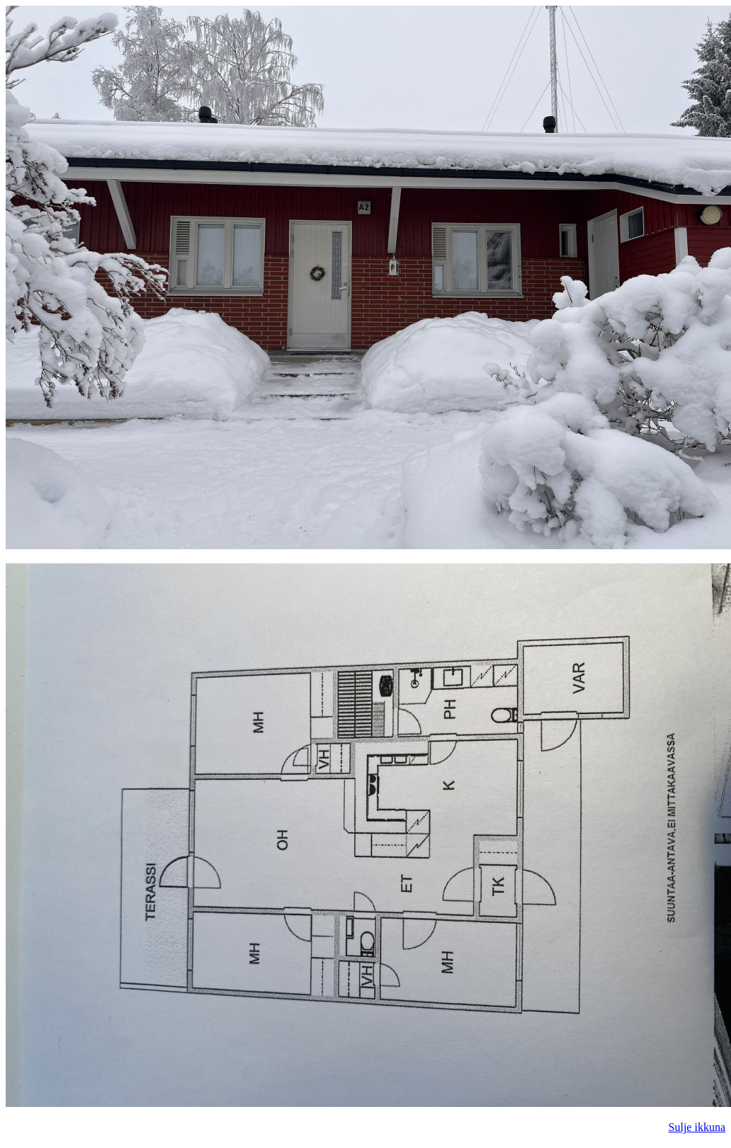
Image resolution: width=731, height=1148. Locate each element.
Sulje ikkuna (697, 1127)
